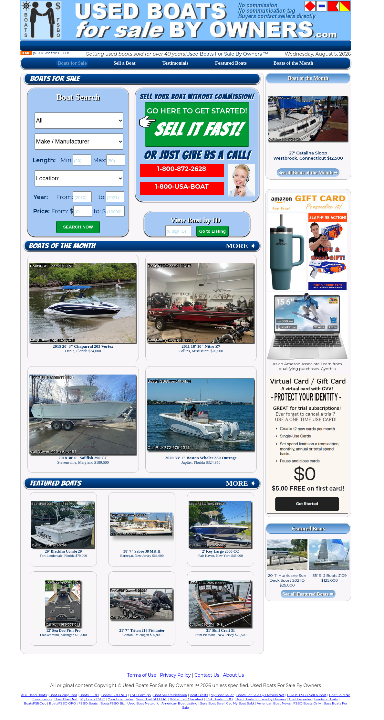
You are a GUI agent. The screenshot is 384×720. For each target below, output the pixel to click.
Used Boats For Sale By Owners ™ (227, 54)
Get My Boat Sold (240, 703)
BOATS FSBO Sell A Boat (307, 695)
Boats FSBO (89, 695)
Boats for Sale (72, 63)
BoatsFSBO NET (114, 695)
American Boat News (274, 703)
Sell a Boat (124, 63)
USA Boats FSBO (219, 699)
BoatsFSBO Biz (112, 703)
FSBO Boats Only (307, 703)
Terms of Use (141, 675)
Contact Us (206, 675)
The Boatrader (299, 699)
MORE (241, 246)
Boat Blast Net (66, 699)
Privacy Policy (175, 675)
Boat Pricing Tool (63, 695)
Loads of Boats (326, 699)
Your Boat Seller (120, 699)
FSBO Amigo (140, 695)
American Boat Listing (179, 703)
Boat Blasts (199, 695)
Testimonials (175, 63)
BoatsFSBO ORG (62, 703)
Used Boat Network (143, 703)
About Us (233, 675)
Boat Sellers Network (170, 695)
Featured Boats (231, 63)
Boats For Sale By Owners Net (260, 695)
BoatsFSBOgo (35, 703)
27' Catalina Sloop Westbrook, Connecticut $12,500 (308, 155)
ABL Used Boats (34, 695)
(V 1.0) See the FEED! (44, 53)
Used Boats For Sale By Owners (260, 699)
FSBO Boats (88, 703)
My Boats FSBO (92, 699)
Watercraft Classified (186, 699)
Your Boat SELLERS (151, 699)
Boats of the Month (293, 63)
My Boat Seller (222, 695)
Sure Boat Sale (211, 703)
